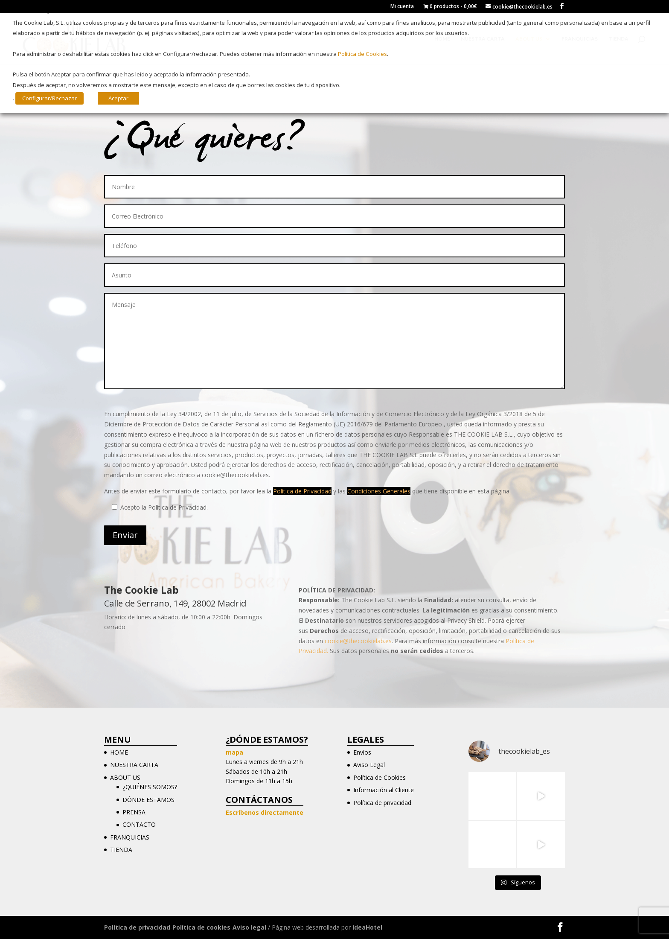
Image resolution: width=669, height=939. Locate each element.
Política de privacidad (382, 803)
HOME (119, 752)
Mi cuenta (402, 7)
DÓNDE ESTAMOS (148, 800)
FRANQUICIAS (129, 837)
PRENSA (133, 812)
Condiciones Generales (378, 491)
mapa (234, 752)
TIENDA (121, 850)
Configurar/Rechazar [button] (49, 98)
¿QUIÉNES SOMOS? (149, 787)
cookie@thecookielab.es (358, 641)
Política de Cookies (379, 777)
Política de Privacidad (302, 491)
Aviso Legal (369, 765)
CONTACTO (139, 824)
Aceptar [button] (118, 98)
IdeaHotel (367, 927)
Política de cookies (201, 927)
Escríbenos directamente (264, 812)
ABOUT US (125, 777)
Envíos (362, 752)
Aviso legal (249, 927)
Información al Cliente (383, 790)
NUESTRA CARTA (134, 765)
